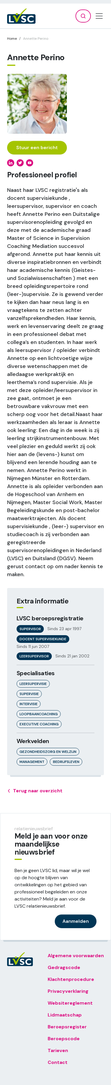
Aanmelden (75, 921)
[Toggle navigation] (99, 16)
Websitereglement (70, 1003)
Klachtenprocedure (71, 979)
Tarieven (58, 1050)
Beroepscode (64, 1038)
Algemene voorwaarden (76, 955)
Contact (57, 1062)
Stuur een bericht (37, 147)
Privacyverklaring (68, 991)
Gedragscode (64, 967)
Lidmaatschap (65, 1015)
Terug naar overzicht (34, 791)
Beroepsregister (67, 1027)
